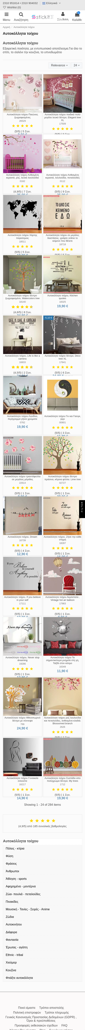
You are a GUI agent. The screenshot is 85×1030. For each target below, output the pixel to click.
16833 (22, 362)
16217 (22, 784)
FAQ (64, 1025)
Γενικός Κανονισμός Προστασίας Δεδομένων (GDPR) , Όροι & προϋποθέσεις (40, 1019)
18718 (62, 244)
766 (22, 724)
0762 (22, 422)
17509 (62, 123)
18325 (62, 301)
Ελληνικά (52, 3)
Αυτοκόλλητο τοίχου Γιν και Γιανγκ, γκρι (62, 417)
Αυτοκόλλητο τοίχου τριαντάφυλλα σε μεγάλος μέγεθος (22, 478)
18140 (22, 301)
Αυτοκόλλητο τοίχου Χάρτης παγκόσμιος (22, 236)
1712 (62, 784)
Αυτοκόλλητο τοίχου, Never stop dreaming (22, 659)
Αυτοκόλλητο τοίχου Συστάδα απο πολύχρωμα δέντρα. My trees (63, 779)
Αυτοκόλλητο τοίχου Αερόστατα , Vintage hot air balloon (62, 598)
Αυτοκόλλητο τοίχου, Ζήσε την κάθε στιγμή (62, 538)
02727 (62, 482)
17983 (62, 603)
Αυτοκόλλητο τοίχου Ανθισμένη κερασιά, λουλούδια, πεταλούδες (62, 176)
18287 (62, 543)
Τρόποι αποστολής (51, 1007)
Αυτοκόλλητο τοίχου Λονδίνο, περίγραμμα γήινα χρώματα (22, 417)
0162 (22, 181)
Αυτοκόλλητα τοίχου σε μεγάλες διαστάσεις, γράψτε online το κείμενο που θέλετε (62, 238)
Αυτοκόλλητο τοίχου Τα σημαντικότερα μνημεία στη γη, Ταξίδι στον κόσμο (62, 660)
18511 (22, 241)
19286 (22, 663)
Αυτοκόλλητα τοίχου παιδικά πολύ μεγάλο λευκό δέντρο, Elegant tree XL (62, 117)
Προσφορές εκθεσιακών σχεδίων (36, 1025)
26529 (22, 121)
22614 (22, 482)
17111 (22, 603)
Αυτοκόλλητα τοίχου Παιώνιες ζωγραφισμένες (22, 116)
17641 (62, 362)
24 (77, 65)
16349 (62, 666)
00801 (62, 422)
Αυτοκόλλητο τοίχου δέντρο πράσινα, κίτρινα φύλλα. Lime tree (62, 478)
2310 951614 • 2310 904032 (20, 3)
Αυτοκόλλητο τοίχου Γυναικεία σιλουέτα (22, 779)
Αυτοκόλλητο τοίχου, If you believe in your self (22, 598)
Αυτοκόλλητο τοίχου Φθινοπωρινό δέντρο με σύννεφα (22, 719)
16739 (22, 540)
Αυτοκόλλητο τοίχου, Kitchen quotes (62, 297)
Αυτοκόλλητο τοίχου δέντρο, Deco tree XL (63, 357)
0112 (62, 181)
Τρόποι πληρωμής (57, 1012)
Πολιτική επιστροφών (27, 1012)
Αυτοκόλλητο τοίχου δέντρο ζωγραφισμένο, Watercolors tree (22, 297)
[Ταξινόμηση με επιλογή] (59, 65)
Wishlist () (12, 7)
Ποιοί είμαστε (26, 1007)
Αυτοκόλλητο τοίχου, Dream (22, 536)
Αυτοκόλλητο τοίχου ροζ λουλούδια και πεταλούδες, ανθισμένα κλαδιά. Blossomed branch (62, 720)
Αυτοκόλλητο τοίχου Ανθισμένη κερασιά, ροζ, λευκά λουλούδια (22, 176)
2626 (62, 727)
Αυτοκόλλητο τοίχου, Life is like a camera (22, 357)
